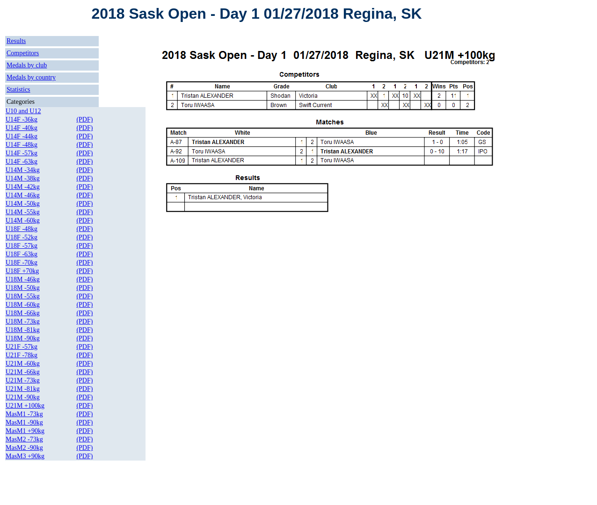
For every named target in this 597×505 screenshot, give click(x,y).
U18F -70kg (21, 262)
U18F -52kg (21, 237)
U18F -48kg (21, 228)
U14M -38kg (23, 178)
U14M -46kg (23, 195)
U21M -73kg (23, 380)
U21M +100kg (25, 405)
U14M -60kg (23, 220)
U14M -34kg (23, 169)
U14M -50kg (23, 203)
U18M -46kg (23, 279)
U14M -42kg (23, 186)
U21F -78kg (21, 355)
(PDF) (84, 119)
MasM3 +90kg (25, 456)
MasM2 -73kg (24, 439)
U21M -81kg (23, 388)
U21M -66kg (23, 371)
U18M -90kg (23, 338)
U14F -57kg (21, 153)
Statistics (18, 89)
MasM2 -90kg (24, 447)
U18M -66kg (23, 313)
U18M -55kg (23, 296)
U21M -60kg (23, 363)
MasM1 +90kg (25, 430)
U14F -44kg (21, 136)
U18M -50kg (23, 287)
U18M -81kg (23, 329)
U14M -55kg (23, 212)
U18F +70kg (22, 270)
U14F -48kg (21, 144)
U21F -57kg (21, 346)
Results (16, 40)
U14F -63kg (21, 161)
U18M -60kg (23, 304)
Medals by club (27, 65)
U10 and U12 (23, 111)
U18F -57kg (21, 245)
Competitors (23, 53)
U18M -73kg (23, 321)
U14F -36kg (21, 119)
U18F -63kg (21, 254)
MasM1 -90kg (24, 422)
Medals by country (31, 77)
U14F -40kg (21, 127)
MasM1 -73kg (24, 414)
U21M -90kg (23, 397)
